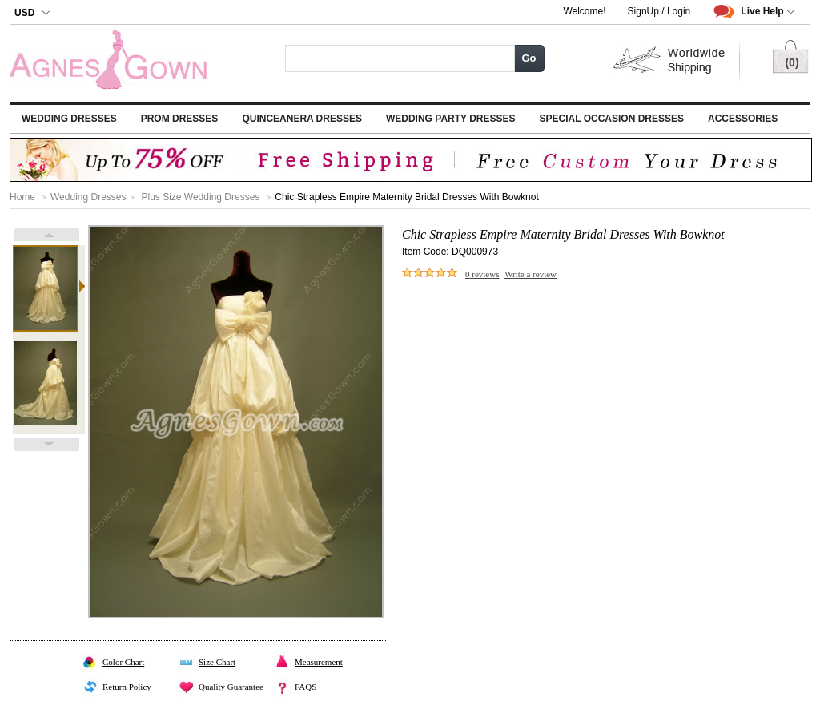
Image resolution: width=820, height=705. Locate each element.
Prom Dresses (180, 118)
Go (528, 58)
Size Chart (217, 662)
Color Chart (123, 662)
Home (22, 197)
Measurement (319, 662)
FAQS (305, 686)
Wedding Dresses (69, 118)
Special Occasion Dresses (612, 118)
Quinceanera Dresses (302, 118)
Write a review (530, 274)
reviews (482, 274)
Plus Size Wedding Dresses (200, 197)
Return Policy (126, 686)
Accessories (743, 118)
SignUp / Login (659, 11)
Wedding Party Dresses (451, 118)
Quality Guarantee (231, 686)
